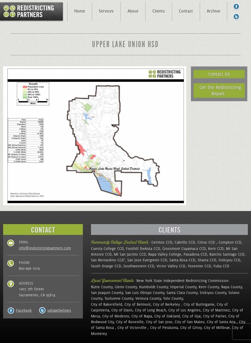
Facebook (24, 310)
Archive (213, 11)
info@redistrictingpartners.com (45, 248)
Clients (158, 11)
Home (79, 11)
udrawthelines (59, 310)
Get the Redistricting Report (220, 90)
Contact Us (219, 74)
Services (106, 11)
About (133, 11)
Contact (186, 11)
